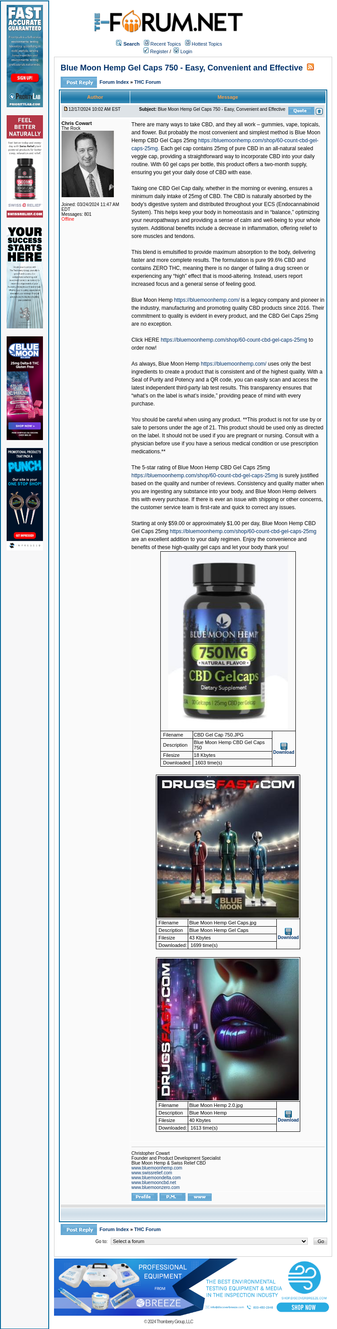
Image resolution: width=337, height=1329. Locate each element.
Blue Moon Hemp (152, 300)
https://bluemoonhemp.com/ (207, 300)
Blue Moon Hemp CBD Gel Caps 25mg (224, 467)
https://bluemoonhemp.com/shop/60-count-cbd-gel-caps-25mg (234, 340)
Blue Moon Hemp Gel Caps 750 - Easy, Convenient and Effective (182, 67)
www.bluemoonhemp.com (157, 1167)
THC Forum (147, 82)
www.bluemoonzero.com (156, 1187)
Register (155, 51)
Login (183, 51)
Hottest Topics (207, 44)
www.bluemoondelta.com (156, 1177)
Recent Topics (166, 44)
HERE (151, 340)
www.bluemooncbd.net (154, 1182)
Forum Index (115, 82)
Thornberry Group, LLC (174, 1321)
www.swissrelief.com (152, 1172)
